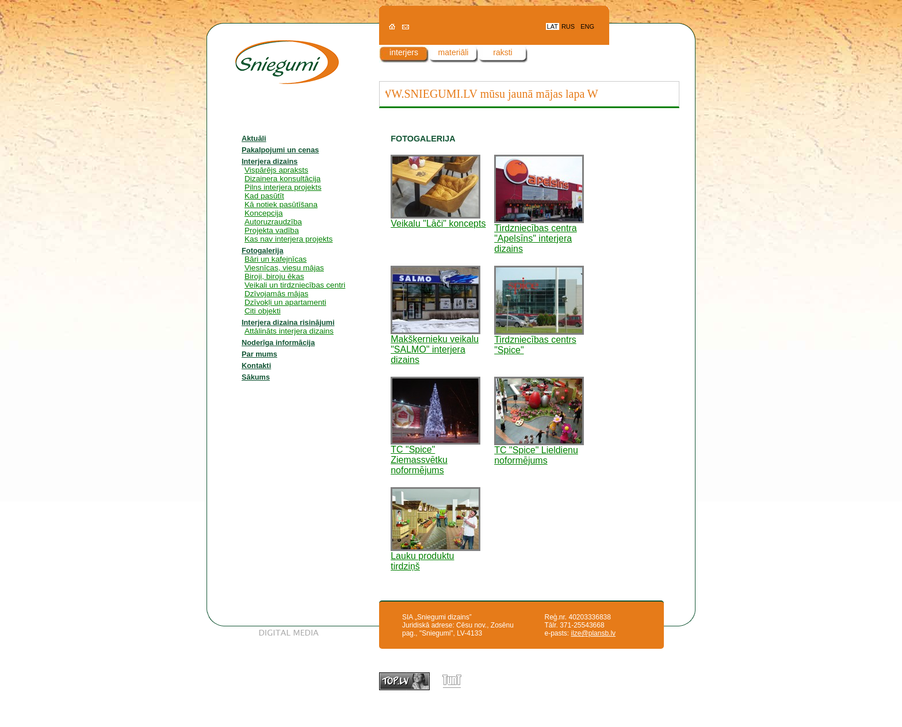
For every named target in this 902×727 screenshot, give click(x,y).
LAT (552, 26)
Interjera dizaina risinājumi (288, 322)
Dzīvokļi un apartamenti (285, 302)
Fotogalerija (263, 250)
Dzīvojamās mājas (276, 293)
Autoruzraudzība (273, 221)
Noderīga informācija (278, 342)
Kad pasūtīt (264, 196)
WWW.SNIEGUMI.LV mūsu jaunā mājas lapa (479, 93)
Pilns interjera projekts (283, 187)
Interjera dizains (269, 161)
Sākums (256, 377)
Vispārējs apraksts (276, 170)
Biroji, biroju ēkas (274, 276)
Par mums (259, 354)
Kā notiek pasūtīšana (281, 204)
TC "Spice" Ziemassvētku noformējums (435, 456)
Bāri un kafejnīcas (275, 259)
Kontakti (256, 365)
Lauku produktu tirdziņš (435, 557)
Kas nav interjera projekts (288, 239)
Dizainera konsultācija (282, 178)
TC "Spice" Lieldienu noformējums (539, 451)
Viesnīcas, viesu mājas (284, 267)
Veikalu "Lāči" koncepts (438, 219)
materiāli (453, 52)
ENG (587, 26)
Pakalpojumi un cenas (280, 150)
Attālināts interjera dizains (289, 331)
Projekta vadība (271, 230)
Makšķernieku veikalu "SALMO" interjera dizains (435, 345)
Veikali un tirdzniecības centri (294, 285)
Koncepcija (263, 213)
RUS (568, 26)
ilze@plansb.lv (593, 633)
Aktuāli (254, 138)
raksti (502, 52)
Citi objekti (262, 311)
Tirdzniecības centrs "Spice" (539, 341)
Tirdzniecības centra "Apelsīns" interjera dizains (539, 234)
